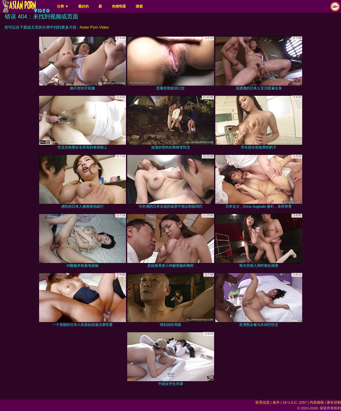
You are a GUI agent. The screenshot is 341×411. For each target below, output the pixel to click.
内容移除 (317, 402)
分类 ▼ (62, 6)
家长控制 (334, 402)
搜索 (139, 6)
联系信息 (263, 402)
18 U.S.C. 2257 (295, 402)
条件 (276, 402)
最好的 (83, 6)
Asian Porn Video (94, 27)
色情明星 (119, 6)
